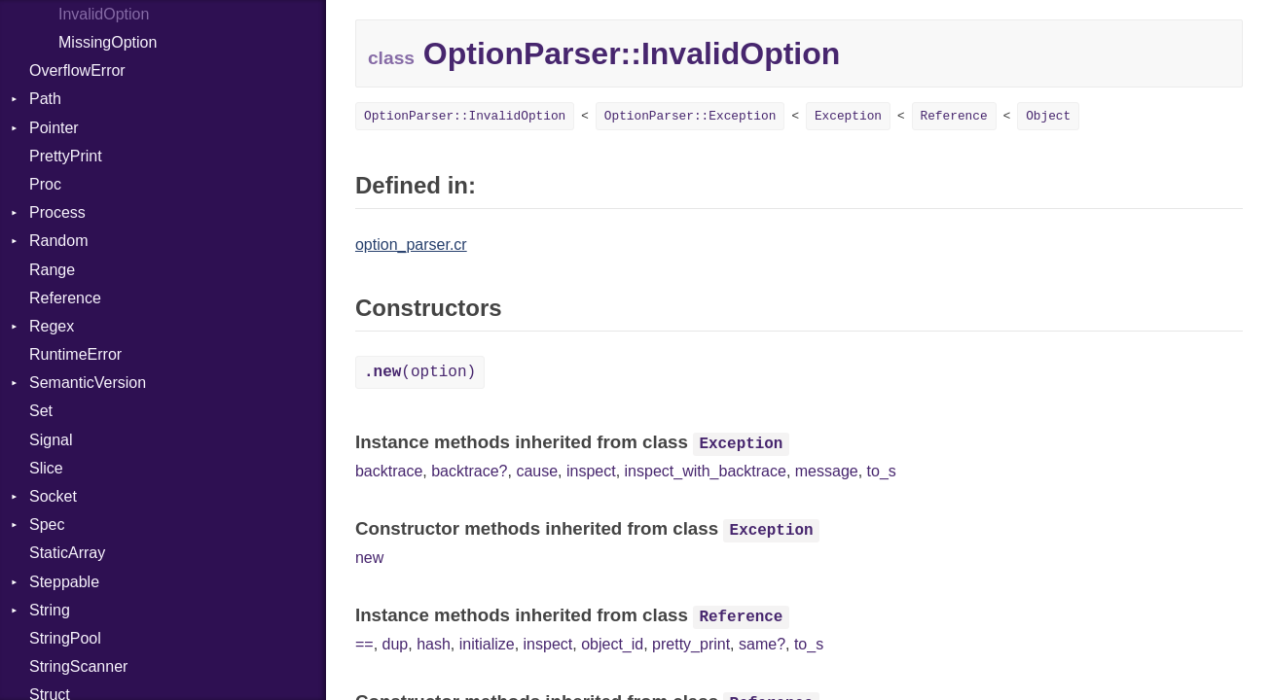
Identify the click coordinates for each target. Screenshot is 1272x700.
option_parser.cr (411, 244)
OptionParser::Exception (690, 116)
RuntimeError (75, 354)
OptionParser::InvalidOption (464, 116)
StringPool (65, 638)
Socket (53, 496)
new (369, 557)
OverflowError (77, 70)
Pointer (54, 128)
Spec (46, 524)
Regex (51, 326)
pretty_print (691, 644)
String (49, 610)
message (826, 471)
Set (41, 410)
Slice (46, 468)
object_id (612, 644)
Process (57, 212)
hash (434, 644)
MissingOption (107, 42)
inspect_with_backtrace (705, 471)
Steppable (64, 582)
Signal (50, 440)
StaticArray (67, 552)
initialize (487, 644)
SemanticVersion (87, 382)
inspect (591, 471)
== (364, 644)
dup (395, 644)
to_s (881, 471)
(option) (420, 372)
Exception (848, 116)
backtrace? (469, 471)
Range (52, 270)
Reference (65, 298)
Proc (45, 184)
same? (762, 644)
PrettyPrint (65, 156)
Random (58, 240)
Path (45, 98)
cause (537, 471)
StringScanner (78, 666)
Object (1048, 116)
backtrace (388, 471)
